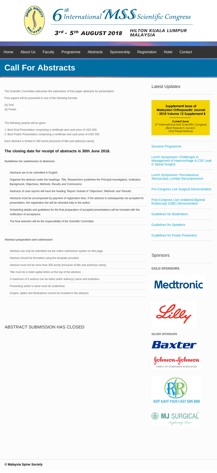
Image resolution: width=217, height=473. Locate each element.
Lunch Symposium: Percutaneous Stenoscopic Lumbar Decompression (177, 176)
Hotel (168, 52)
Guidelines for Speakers (168, 225)
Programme (70, 52)
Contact (185, 52)
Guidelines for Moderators (169, 214)
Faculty (48, 52)
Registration (146, 52)
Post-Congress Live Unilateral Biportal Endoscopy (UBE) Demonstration (178, 201)
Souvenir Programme (166, 146)
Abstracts (95, 52)
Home (8, 52)
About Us (28, 52)
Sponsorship (120, 52)
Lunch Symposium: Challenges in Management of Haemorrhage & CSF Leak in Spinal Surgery (181, 160)
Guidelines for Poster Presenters (174, 235)
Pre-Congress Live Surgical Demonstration (181, 189)
